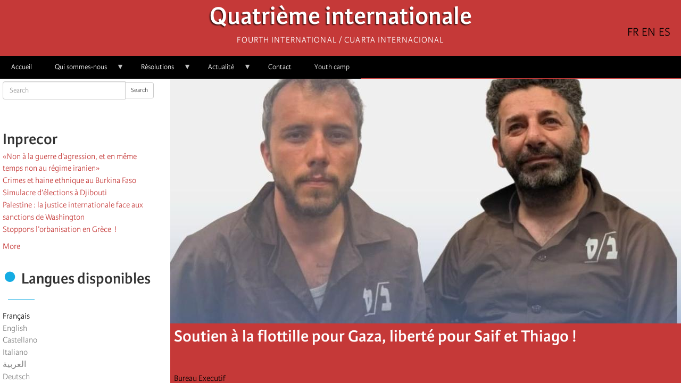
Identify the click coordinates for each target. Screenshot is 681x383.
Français (16, 316)
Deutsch (16, 376)
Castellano (20, 340)
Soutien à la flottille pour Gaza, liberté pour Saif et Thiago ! (375, 336)
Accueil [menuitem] (21, 67)
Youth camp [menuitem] (332, 67)
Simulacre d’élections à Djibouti (55, 192)
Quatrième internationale (341, 19)
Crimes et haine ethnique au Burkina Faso (69, 180)
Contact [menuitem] (280, 67)
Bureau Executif (200, 378)
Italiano (15, 352)
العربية (14, 364)
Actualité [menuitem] (224, 70)
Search (139, 90)
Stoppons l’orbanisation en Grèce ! (60, 229)
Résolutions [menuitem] (160, 70)
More (11, 246)
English (15, 328)
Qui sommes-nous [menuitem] (84, 70)
